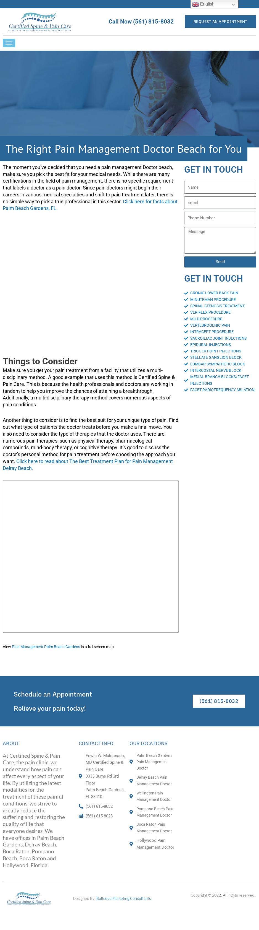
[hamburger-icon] (9, 43)
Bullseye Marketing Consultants (123, 898)
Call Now (146, 22)
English (203, 4)
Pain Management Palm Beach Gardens (46, 647)
